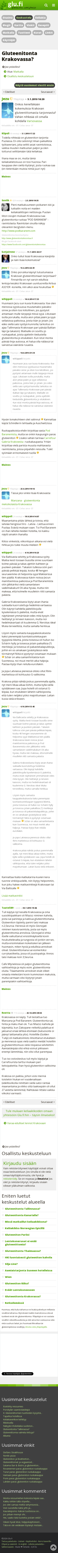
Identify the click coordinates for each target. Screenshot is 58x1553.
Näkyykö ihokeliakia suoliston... (18, 1425)
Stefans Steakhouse (13, 1452)
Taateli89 (7, 907)
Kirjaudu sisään (19, 1163)
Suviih (5, 200)
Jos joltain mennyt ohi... (14, 1514)
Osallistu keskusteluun (20, 76)
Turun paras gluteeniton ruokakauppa (22, 1471)
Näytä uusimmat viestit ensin (34, 85)
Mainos (6, 176)
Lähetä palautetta (36, 1544)
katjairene (8, 251)
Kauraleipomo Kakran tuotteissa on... (21, 1511)
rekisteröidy (10, 1178)
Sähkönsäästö (8, 1547)
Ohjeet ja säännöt (9, 1544)
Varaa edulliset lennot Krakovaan (26, 1123)
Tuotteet (24, 32)
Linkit (49, 32)
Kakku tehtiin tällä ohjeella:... (17, 1501)
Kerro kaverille (44, 1541)
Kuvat (37, 32)
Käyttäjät (9, 40)
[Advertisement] (29, 186)
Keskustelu (24, 17)
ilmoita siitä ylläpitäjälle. (36, 1326)
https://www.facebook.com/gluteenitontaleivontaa (23, 244)
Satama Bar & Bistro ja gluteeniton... (21, 1465)
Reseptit (43, 25)
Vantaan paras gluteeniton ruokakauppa (23, 1475)
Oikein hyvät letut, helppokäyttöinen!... (22, 1522)
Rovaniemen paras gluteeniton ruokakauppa (25, 1468)
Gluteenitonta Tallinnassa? (16, 1429)
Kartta (18, 25)
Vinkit (30, 25)
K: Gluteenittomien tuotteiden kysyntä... (22, 1412)
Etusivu (8, 17)
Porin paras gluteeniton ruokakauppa (21, 1478)
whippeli (7, 299)
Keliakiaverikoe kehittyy (14, 1419)
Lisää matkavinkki (12, 895)
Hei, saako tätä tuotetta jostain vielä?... (22, 1517)
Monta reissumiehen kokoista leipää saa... (24, 1498)
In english (23, 1544)
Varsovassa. (34, 121)
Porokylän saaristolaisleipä (16, 1409)
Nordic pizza (9, 1455)
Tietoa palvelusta (9, 1541)
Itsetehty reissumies (13, 1406)
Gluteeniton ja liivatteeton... (16, 1458)
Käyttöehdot (31, 1541)
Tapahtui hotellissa (12, 1416)
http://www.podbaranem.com (18, 230)
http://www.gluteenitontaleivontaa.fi (17, 238)
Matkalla (8, 32)
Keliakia (40, 17)
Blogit (7, 25)
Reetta (6, 1012)
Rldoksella (8, 1422)
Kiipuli (5, 133)
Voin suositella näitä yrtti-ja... (17, 1507)
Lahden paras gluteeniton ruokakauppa (22, 1481)
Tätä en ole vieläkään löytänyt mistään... (23, 1525)
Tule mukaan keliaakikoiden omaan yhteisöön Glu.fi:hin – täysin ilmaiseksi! (29, 1113)
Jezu (5, 98)
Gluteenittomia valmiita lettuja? (18, 1432)
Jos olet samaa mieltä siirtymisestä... (21, 1504)
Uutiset (21, 1541)
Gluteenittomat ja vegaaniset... (18, 1462)
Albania (6, 1435)
